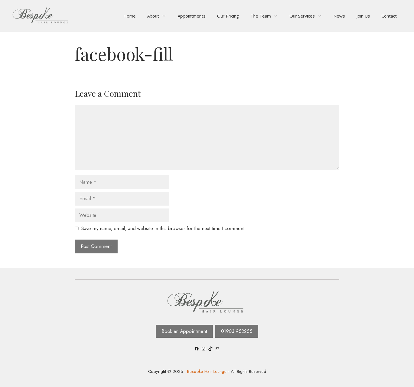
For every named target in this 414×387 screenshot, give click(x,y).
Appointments (192, 16)
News (339, 16)
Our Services (309, 15)
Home (129, 16)
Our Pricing (228, 16)
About (159, 15)
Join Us (363, 16)
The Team (267, 15)
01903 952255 (236, 331)
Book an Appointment (184, 331)
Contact (389, 16)
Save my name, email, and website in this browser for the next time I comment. (163, 228)
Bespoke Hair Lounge (207, 371)
